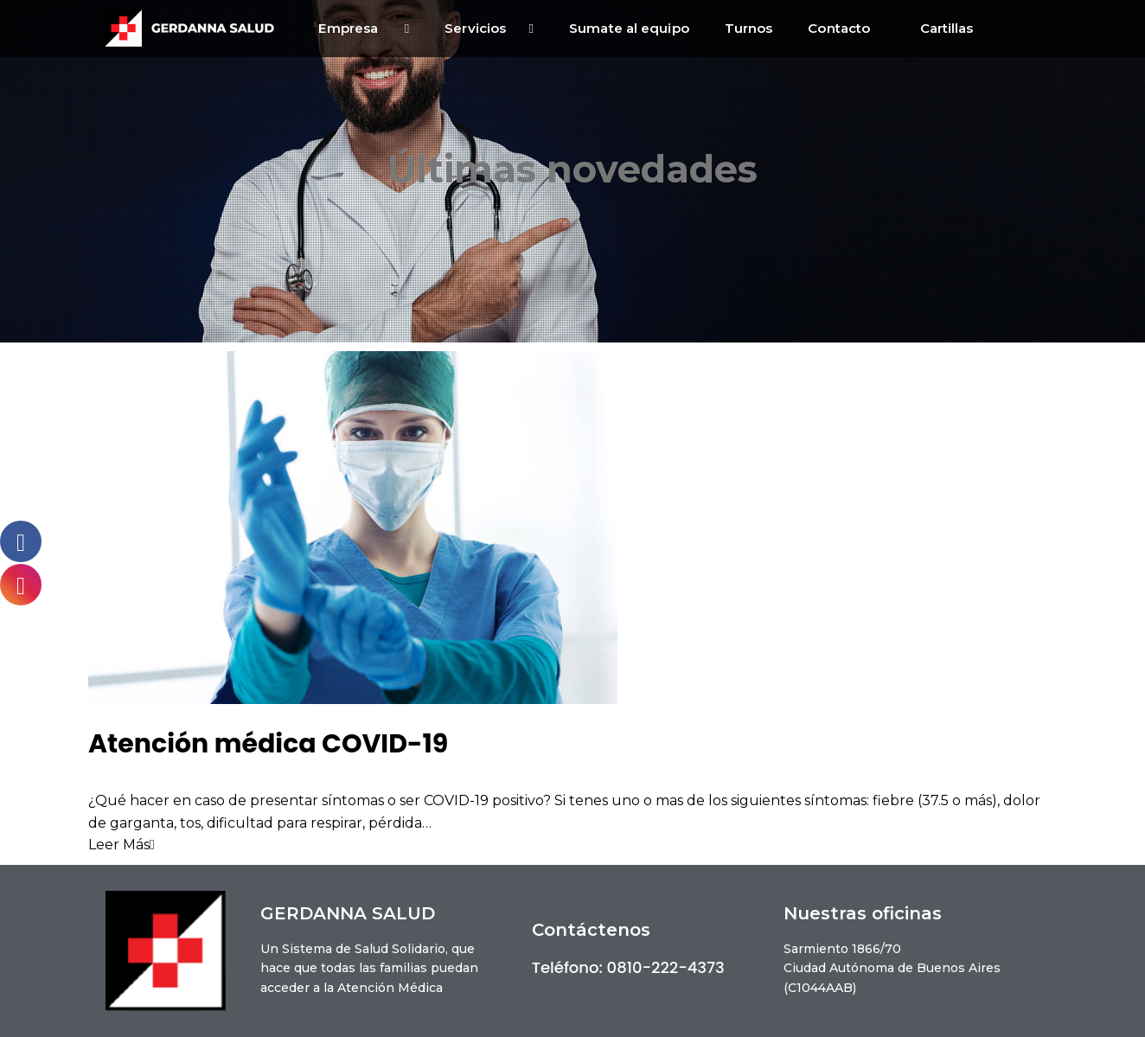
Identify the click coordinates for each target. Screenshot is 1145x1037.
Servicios (489, 29)
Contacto (846, 28)
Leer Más (121, 844)
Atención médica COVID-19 (268, 744)
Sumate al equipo (629, 28)
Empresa (363, 29)
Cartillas (947, 28)
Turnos (749, 28)
